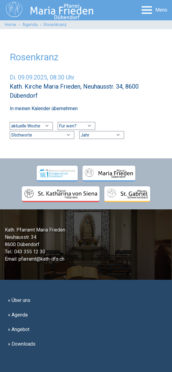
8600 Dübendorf (22, 244)
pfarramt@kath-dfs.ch (41, 259)
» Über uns (19, 300)
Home (10, 24)
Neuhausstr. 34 (20, 237)
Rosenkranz (55, 24)
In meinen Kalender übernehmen (44, 108)
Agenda (30, 24)
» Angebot (18, 329)
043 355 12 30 (29, 252)
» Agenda (18, 315)
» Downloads (21, 344)
